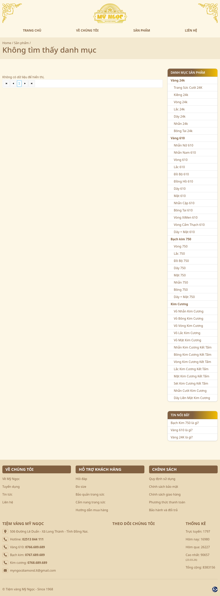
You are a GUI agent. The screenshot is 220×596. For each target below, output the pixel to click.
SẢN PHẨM (141, 30)
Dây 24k (180, 116)
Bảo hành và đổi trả (163, 510)
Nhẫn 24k (181, 124)
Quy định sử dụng (162, 479)
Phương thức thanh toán (167, 502)
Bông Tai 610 (183, 210)
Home (6, 43)
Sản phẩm (21, 43)
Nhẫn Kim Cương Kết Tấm (193, 347)
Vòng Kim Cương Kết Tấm (192, 362)
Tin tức (7, 494)
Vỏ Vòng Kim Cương (188, 326)
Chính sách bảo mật (163, 486)
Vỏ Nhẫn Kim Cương (189, 311)
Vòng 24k (181, 102)
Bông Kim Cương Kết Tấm (192, 354)
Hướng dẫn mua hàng (92, 510)
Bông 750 (181, 289)
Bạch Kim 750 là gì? (185, 423)
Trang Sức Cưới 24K (188, 87)
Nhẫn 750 (181, 282)
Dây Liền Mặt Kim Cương (192, 398)
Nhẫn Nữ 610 (183, 145)
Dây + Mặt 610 (184, 232)
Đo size (81, 486)
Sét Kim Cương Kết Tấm (191, 383)
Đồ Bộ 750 (181, 261)
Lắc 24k (179, 109)
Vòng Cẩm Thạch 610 (189, 225)
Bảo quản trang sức (90, 494)
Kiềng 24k (181, 95)
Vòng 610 (181, 160)
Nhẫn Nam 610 (185, 152)
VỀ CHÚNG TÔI (87, 30)
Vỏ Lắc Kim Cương (187, 333)
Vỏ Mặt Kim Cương (187, 340)
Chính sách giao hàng (165, 494)
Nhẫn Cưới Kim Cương (190, 390)
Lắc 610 (179, 167)
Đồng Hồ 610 (183, 181)
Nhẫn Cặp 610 (184, 203)
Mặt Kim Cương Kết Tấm (191, 376)
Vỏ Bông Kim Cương (188, 318)
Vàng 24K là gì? (182, 437)
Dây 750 (180, 268)
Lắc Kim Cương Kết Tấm (191, 369)
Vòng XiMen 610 (186, 217)
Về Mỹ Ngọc (11, 479)
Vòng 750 (181, 246)
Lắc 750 (179, 253)
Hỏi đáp (81, 479)
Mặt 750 (180, 275)
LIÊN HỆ (191, 30)
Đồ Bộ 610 (181, 174)
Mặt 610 (180, 196)
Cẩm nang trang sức (90, 502)
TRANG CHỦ (32, 30)
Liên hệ (7, 502)
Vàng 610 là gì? (182, 430)
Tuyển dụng (11, 486)
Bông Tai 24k (183, 131)
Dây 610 (180, 188)
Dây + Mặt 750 (184, 297)
